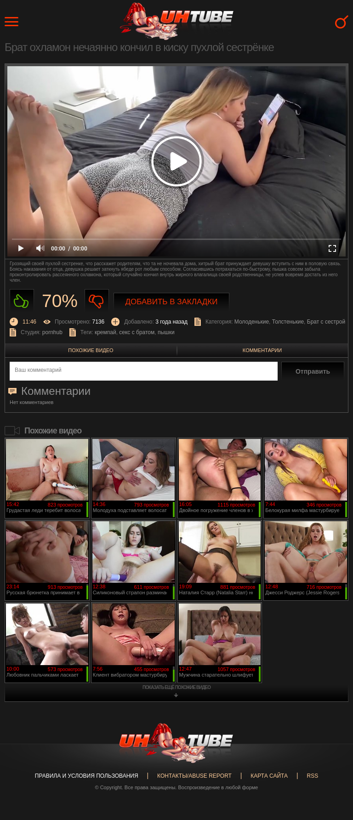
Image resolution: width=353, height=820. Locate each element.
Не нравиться (97, 301)
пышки (166, 332)
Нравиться (22, 301)
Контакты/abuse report (194, 776)
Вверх (332, 771)
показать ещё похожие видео (176, 687)
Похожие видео (90, 350)
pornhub (52, 332)
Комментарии (262, 350)
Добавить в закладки (171, 301)
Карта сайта (269, 776)
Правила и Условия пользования (86, 776)
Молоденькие (251, 322)
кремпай (105, 332)
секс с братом (136, 332)
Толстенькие (288, 322)
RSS (312, 776)
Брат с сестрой (326, 322)
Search (341, 21)
